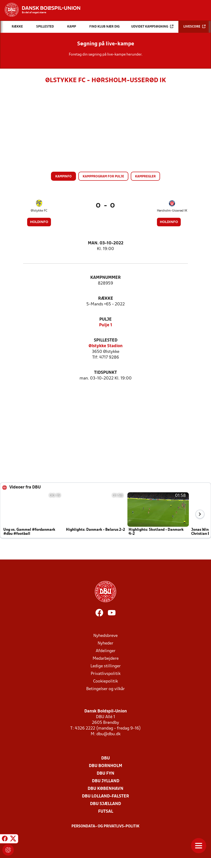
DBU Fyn (105, 774)
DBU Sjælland (105, 804)
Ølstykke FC (39, 210)
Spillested (105, 340)
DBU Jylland (105, 781)
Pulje (105, 320)
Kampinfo (63, 176)
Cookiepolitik (105, 681)
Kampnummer (105, 278)
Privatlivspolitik (106, 674)
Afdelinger (106, 651)
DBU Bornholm (105, 766)
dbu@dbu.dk (108, 734)
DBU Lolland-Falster (105, 796)
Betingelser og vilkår (105, 689)
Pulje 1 (105, 325)
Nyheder (105, 643)
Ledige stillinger (105, 666)
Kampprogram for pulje (103, 176)
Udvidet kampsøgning (152, 26)
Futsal (105, 812)
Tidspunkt (105, 373)
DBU (105, 758)
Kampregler (145, 176)
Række (105, 299)
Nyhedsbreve (105, 636)
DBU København (105, 789)
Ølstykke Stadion (106, 346)
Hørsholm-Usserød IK (172, 210)
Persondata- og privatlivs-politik (105, 826)
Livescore (194, 26)
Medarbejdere (106, 659)
